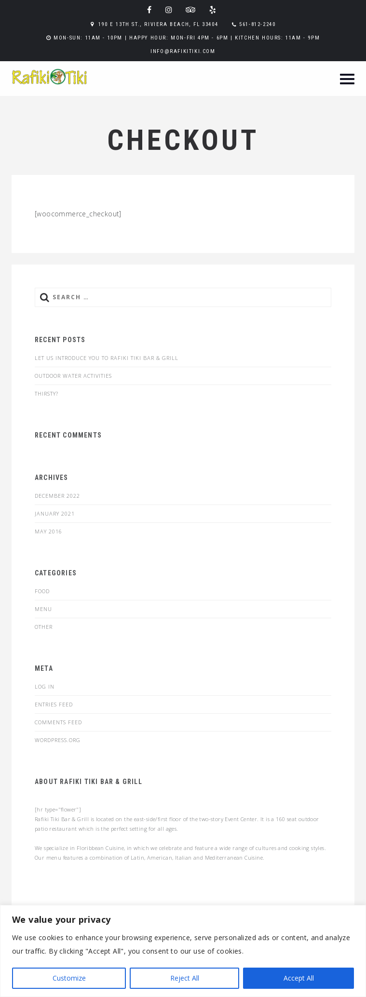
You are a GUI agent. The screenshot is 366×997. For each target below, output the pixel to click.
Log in (44, 686)
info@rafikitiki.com (182, 51)
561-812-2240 (257, 24)
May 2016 (48, 531)
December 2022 (57, 495)
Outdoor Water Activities (73, 375)
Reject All (184, 978)
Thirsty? (46, 393)
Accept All (299, 978)
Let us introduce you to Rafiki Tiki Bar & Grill (106, 357)
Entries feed (54, 704)
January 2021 (55, 513)
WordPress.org (58, 740)
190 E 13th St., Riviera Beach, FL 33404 (158, 24)
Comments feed (58, 722)
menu (43, 608)
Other (44, 626)
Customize (69, 978)
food (42, 591)
